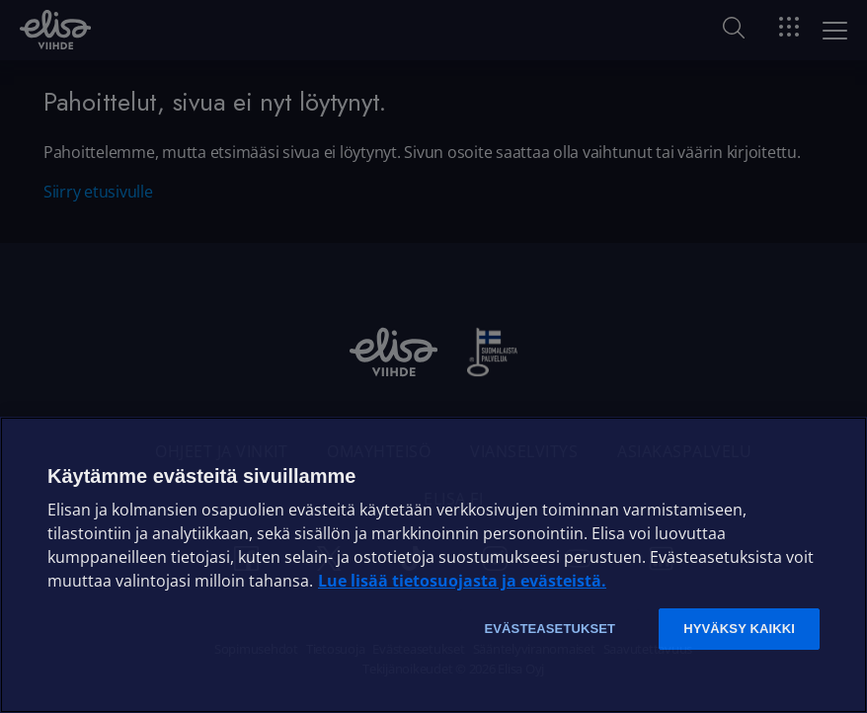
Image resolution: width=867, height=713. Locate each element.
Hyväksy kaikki (739, 628)
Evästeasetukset (549, 628)
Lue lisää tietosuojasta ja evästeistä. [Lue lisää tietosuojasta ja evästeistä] (462, 581)
